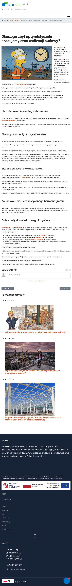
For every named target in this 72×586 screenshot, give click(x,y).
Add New (67, 269)
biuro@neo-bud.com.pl (22, 9)
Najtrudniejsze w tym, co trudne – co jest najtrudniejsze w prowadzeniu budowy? (32, 372)
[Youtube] (24, 4)
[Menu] (68, 15)
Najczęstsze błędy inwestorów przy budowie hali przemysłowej (35, 332)
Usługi (4, 506)
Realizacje (5, 510)
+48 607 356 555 (8, 9)
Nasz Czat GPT (7, 529)
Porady (4, 514)
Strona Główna (6, 499)
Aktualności (5, 518)
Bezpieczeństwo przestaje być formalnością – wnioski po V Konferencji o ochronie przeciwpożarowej (33, 418)
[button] (67, 581)
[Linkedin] (27, 4)
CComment (42, 281)
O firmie (4, 503)
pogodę (38, 237)
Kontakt (4, 525)
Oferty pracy (6, 522)
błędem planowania (8, 120)
